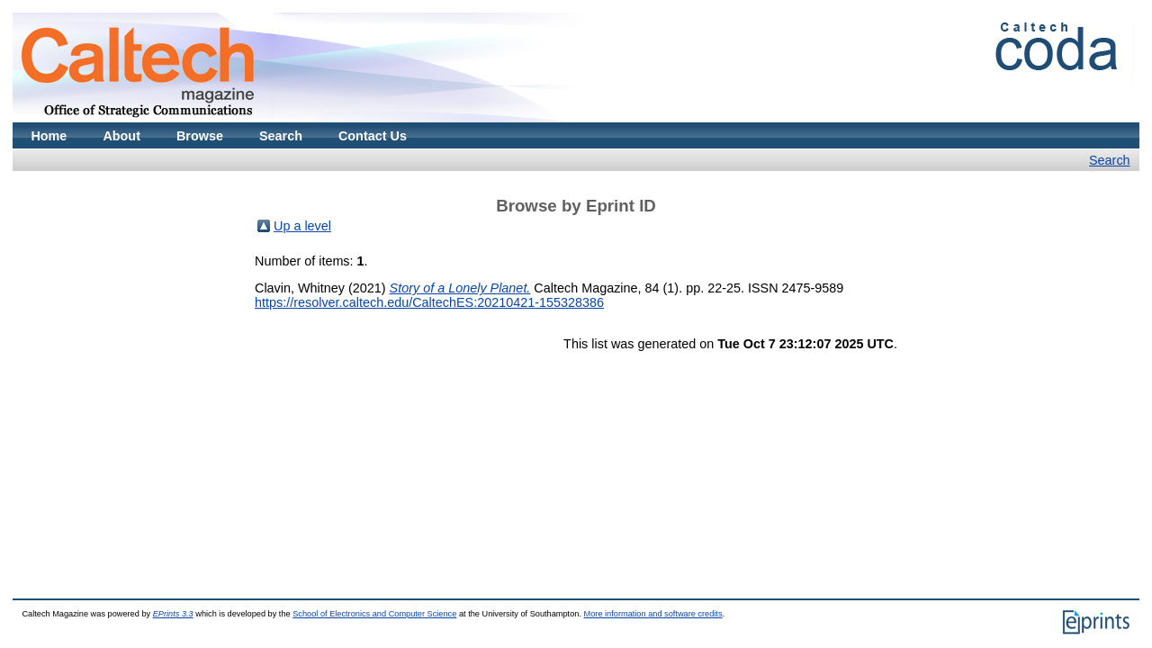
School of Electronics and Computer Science (374, 613)
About (121, 136)
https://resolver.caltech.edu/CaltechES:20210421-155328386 (429, 302)
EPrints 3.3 (173, 613)
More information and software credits (653, 613)
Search (280, 136)
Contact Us (372, 136)
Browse (199, 136)
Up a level (302, 226)
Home (49, 136)
